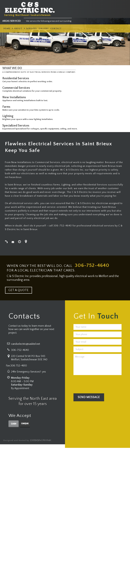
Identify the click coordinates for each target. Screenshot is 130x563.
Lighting (8, 116)
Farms (7, 106)
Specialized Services (16, 125)
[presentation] (99, 383)
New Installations (15, 97)
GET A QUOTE (18, 290)
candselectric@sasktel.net (25, 343)
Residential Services (16, 78)
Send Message (89, 397)
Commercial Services (17, 87)
